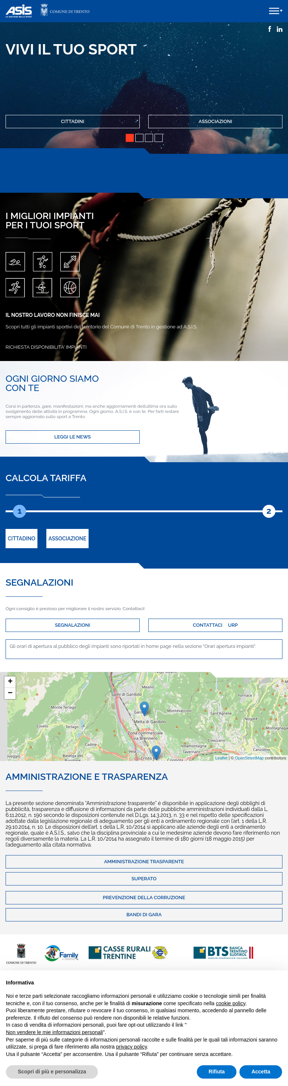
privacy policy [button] (131, 1047)
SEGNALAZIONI (72, 625)
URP (233, 625)
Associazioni (215, 121)
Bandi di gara (144, 914)
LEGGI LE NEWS (72, 437)
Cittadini (73, 121)
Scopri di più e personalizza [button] (52, 1072)
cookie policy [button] (230, 1003)
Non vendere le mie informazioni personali (54, 1032)
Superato (144, 878)
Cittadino (21, 539)
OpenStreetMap (249, 758)
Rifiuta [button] (217, 1072)
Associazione (67, 539)
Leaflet (221, 758)
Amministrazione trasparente (144, 861)
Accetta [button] (260, 1072)
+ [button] (10, 682)
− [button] (10, 693)
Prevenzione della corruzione (144, 897)
